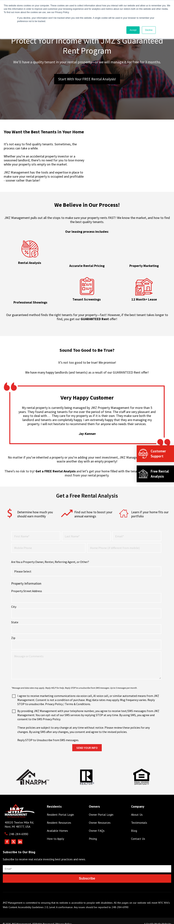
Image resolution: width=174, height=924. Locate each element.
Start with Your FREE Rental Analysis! (87, 79)
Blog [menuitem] (134, 825)
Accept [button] (133, 30)
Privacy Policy (64, 918)
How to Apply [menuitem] (55, 833)
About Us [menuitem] (137, 808)
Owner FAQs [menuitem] (97, 825)
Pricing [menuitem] (93, 833)
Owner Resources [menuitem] (100, 816)
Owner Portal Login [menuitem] (101, 808)
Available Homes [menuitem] (57, 825)
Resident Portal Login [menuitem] (60, 808)
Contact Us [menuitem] (138, 833)
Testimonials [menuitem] (139, 816)
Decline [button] (149, 30)
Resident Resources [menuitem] (59, 816)
